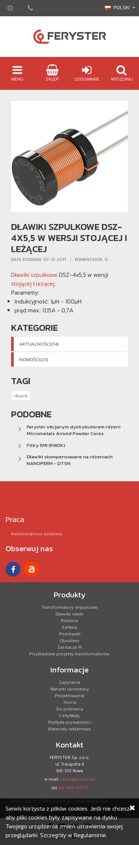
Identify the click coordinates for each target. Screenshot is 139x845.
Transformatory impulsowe (69, 607)
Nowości (33, 359)
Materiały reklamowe (69, 729)
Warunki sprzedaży (69, 689)
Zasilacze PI (69, 647)
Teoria (69, 702)
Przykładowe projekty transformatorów (69, 654)
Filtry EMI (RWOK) (46, 445)
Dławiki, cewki (69, 614)
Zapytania (69, 682)
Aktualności (39, 343)
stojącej (21, 283)
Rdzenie (69, 620)
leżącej (45, 283)
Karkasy (69, 627)
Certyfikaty (69, 715)
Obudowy (70, 640)
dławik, (21, 396)
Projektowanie (70, 695)
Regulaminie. (90, 835)
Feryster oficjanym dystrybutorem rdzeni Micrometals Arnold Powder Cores (73, 430)
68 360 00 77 (73, 787)
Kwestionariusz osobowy (37, 533)
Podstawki (69, 634)
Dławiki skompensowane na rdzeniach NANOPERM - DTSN (70, 460)
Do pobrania (69, 709)
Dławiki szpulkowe (34, 274)
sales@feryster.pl (77, 779)
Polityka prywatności (69, 722)
